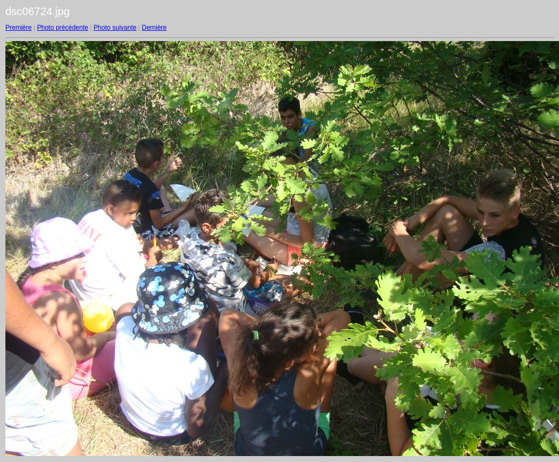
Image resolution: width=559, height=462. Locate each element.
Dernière (154, 27)
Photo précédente (62, 27)
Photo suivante (115, 27)
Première (18, 27)
